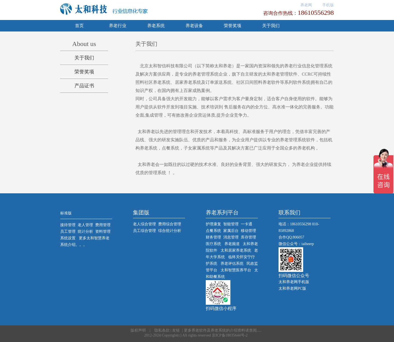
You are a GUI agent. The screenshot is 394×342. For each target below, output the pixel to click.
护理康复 (213, 224)
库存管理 (248, 237)
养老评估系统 (232, 263)
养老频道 (232, 244)
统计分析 (85, 231)
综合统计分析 (169, 231)
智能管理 (231, 224)
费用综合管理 (169, 224)
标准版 (66, 213)
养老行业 (117, 25)
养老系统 (156, 25)
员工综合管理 (144, 231)
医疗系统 (213, 244)
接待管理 (68, 225)
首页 (79, 25)
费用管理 (103, 225)
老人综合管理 (144, 224)
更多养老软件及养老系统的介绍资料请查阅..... (223, 330)
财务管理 (213, 237)
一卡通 (246, 224)
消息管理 (231, 237)
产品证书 (84, 85)
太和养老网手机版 (294, 282)
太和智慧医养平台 (236, 270)
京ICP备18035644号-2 (230, 335)
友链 (176, 330)
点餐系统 (213, 231)
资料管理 (103, 231)
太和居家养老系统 (236, 250)
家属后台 (231, 231)
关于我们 (271, 25)
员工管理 (68, 231)
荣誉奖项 (232, 25)
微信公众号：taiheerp (296, 244)
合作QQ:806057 (291, 237)
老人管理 (85, 225)
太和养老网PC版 (292, 288)
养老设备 (194, 25)
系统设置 (68, 238)
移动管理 (248, 231)
